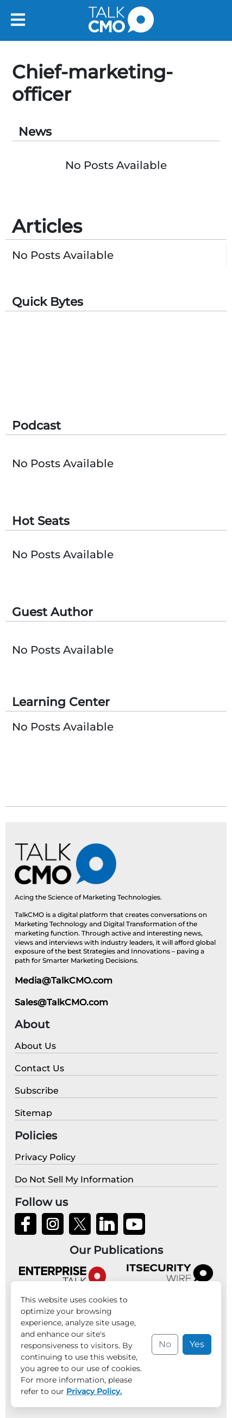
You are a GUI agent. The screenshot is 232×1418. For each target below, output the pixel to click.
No (165, 1344)
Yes (197, 1344)
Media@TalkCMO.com (63, 980)
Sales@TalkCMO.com (61, 1002)
